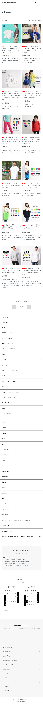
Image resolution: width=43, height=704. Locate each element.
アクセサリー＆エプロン (8, 397)
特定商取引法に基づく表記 (10, 660)
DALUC (4, 433)
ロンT (3, 354)
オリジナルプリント (7, 402)
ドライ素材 (5, 514)
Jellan (3, 438)
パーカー (4, 327)
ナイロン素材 (5, 525)
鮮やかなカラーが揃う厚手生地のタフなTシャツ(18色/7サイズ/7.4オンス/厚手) (11, 185)
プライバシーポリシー (9, 664)
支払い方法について (8, 656)
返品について (6, 651)
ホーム (5, 643)
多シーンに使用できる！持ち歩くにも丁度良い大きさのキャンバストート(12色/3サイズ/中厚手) (31, 185)
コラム (3, 408)
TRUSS (4, 487)
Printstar (4, 427)
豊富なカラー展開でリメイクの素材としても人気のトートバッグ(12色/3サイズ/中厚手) (11, 227)
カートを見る (6, 686)
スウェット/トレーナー (8, 343)
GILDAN (4, 504)
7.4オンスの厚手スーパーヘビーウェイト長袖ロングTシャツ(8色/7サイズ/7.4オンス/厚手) (11, 270)
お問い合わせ (6, 690)
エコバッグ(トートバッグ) (8, 381)
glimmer (4, 444)
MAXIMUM (4, 493)
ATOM (8, 669)
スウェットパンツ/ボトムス (9, 349)
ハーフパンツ (5, 375)
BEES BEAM (5, 509)
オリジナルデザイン (7, 413)
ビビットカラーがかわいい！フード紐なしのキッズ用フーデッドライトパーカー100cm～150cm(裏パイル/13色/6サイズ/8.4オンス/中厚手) (11, 95)
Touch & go (5, 476)
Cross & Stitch (5, 471)
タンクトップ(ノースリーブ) (9, 370)
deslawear (4, 466)
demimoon (4, 482)
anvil (3, 498)
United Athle (5, 449)
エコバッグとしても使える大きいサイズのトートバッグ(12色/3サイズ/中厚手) (31, 227)
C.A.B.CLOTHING (6, 455)
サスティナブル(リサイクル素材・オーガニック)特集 (16, 520)
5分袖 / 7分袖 (5, 365)
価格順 (34, 20)
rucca (3, 460)
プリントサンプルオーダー (9, 338)
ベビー (3, 386)
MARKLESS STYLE (7, 531)
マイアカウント (7, 673)
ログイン (5, 682)
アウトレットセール (7, 333)
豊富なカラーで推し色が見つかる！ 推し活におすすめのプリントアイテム (21, 536)
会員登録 (5, 677)
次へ (29, 307)
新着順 (39, 20)
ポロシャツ (5, 359)
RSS (4, 669)
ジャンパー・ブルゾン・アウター (10, 392)
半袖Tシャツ (5, 322)
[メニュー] (40, 2)
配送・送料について (8, 647)
